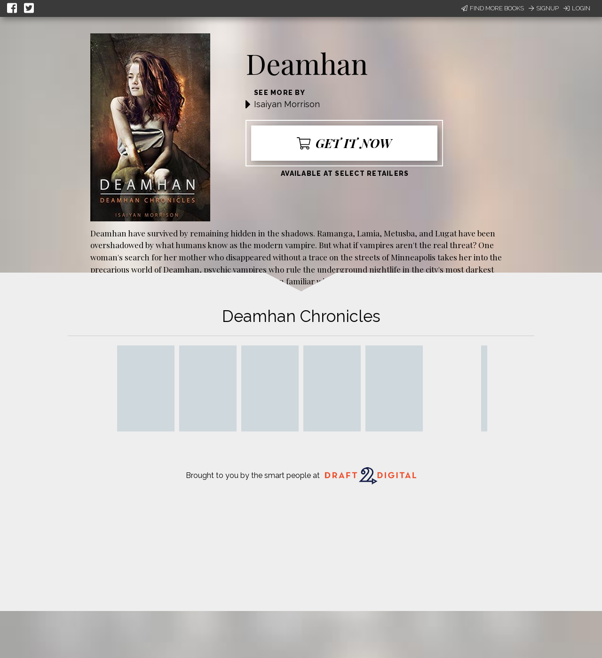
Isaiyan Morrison (287, 104)
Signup (544, 8)
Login (576, 8)
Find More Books (492, 8)
